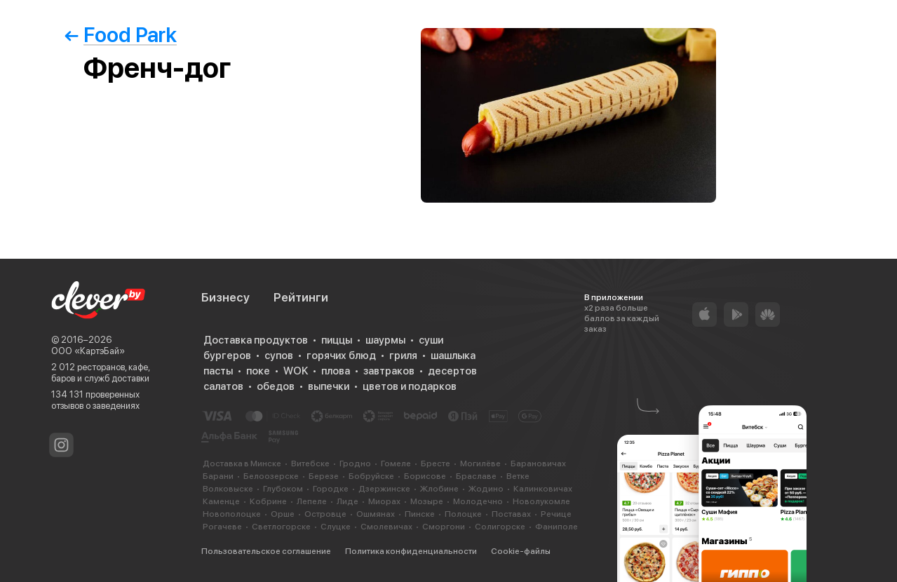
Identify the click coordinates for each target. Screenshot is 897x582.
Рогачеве (222, 527)
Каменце (221, 501)
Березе (324, 476)
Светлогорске (281, 527)
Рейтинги (301, 297)
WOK (295, 371)
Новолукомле (541, 501)
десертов (452, 371)
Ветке (518, 476)
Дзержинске (384, 489)
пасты (218, 371)
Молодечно (478, 501)
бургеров (227, 355)
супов (278, 355)
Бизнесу (225, 297)
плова (335, 371)
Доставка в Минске (242, 463)
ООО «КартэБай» (88, 351)
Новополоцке (232, 514)
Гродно (355, 463)
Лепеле (312, 501)
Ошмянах (375, 514)
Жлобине (439, 489)
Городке (331, 489)
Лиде (347, 501)
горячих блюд (341, 355)
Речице (556, 514)
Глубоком (283, 489)
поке (258, 371)
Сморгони (443, 527)
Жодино (486, 489)
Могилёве (480, 463)
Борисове (425, 476)
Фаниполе (556, 527)
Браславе (476, 476)
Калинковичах (542, 489)
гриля (403, 355)
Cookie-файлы (521, 551)
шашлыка (453, 355)
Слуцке (336, 527)
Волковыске (228, 489)
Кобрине (268, 501)
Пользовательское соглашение (266, 551)
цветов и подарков (410, 386)
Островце (325, 514)
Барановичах (538, 463)
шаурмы (385, 340)
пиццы (336, 340)
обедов (276, 386)
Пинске (420, 514)
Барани (218, 476)
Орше (283, 514)
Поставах (511, 514)
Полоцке (463, 514)
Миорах (384, 501)
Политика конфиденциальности (411, 551)
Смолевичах (386, 527)
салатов (223, 386)
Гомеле (396, 463)
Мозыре (426, 501)
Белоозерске (271, 476)
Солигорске (500, 527)
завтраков (388, 371)
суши (431, 340)
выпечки (328, 386)
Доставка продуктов (255, 340)
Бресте (435, 463)
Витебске (310, 463)
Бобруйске (371, 476)
